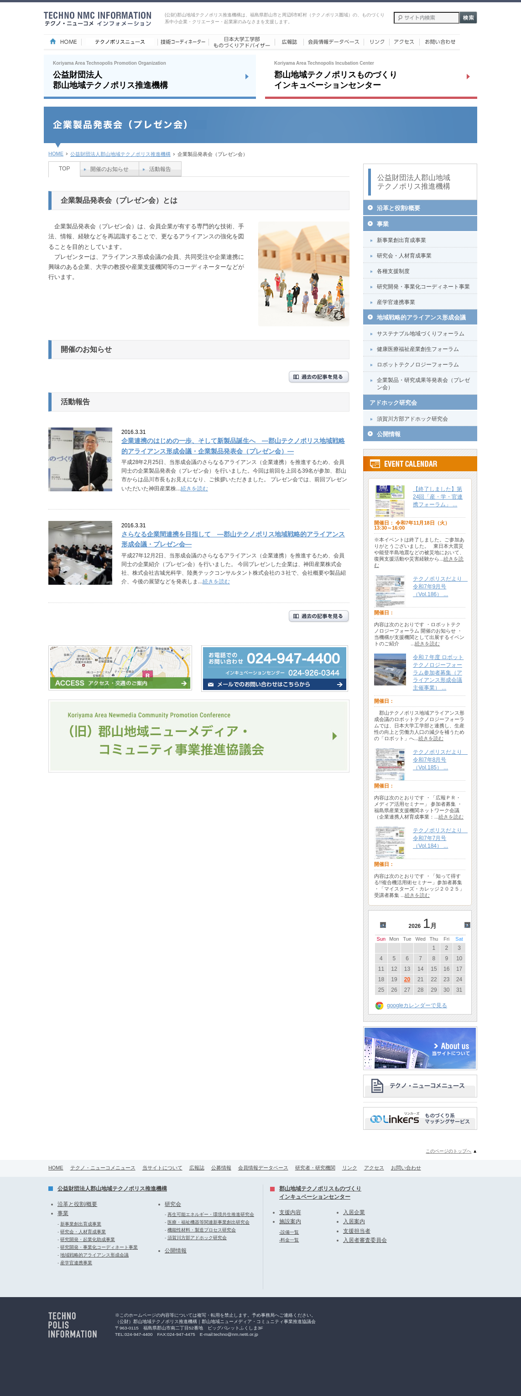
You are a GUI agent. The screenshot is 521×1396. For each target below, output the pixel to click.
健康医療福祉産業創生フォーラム (418, 349)
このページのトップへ (448, 1151)
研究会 (173, 1204)
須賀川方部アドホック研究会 (412, 419)
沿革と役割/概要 (398, 208)
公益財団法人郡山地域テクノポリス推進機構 (120, 154)
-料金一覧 (289, 1239)
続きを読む (194, 488)
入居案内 (354, 1221)
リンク (349, 1167)
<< (384, 926)
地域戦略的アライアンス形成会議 (421, 317)
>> (468, 926)
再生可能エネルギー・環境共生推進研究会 (210, 1214)
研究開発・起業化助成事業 (87, 1239)
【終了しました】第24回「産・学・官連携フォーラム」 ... (438, 497)
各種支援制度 (393, 271)
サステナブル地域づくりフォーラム (420, 333)
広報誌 (196, 1167)
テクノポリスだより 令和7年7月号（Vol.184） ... (440, 838)
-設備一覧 (289, 1232)
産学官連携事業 (396, 302)
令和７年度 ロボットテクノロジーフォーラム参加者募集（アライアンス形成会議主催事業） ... (438, 672)
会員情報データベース (263, 1167)
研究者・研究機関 (315, 1167)
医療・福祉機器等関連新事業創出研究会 (208, 1222)
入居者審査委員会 (365, 1240)
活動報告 (160, 169)
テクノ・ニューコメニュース (102, 1167)
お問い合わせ (406, 1167)
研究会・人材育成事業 (404, 255)
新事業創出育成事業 (401, 240)
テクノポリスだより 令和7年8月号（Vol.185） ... (440, 760)
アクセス (374, 1167)
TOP (64, 168)
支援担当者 (356, 1231)
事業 (383, 224)
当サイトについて (162, 1167)
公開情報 (389, 434)
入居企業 (354, 1212)
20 (407, 979)
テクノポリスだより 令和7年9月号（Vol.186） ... (440, 587)
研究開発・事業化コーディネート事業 (423, 286)
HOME (55, 153)
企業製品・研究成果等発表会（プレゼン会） (423, 384)
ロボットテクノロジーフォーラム (418, 364)
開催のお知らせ (109, 169)
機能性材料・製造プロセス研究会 (201, 1229)
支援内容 (290, 1212)
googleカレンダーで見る (417, 1005)
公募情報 (221, 1167)
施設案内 (290, 1221)
